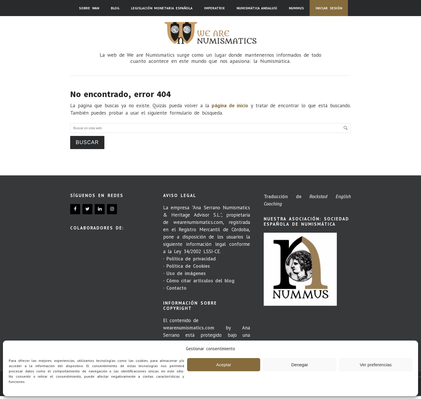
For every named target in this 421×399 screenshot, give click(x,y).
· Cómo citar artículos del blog (198, 280)
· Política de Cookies (186, 266)
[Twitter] (87, 209)
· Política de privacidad (189, 258)
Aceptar (223, 364)
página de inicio (230, 105)
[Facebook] (75, 209)
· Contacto (175, 288)
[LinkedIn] (100, 209)
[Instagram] (112, 209)
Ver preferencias (375, 364)
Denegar (299, 364)
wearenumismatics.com (188, 327)
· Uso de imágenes (184, 273)
